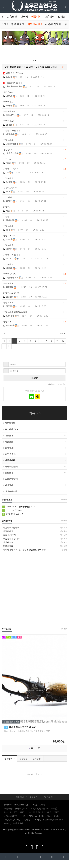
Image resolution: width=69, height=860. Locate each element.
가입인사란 (35, 24)
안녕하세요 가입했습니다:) (34, 312)
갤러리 (24, 16)
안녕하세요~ (34, 111)
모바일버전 (48, 797)
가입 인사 (34, 197)
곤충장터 (50, 16)
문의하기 (34, 797)
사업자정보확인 (11, 815)
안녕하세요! (34, 121)
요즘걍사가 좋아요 (34, 538)
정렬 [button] (62, 333)
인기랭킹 (37, 758)
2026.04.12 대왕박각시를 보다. (18, 506)
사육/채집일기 (53, 24)
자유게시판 (9, 423)
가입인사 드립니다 (34, 255)
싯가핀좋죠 (34, 542)
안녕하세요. (34, 140)
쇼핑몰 (61, 16)
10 (63, 341)
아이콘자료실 (10, 491)
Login (34, 378)
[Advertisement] (34, 589)
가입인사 (34, 159)
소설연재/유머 (11, 478)
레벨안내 (8, 485)
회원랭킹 (8, 441)
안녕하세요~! (34, 235)
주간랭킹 (24, 758)
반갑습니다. (34, 149)
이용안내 (8, 435)
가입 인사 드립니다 (13, 73)
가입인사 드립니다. (34, 130)
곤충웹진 (12, 16)
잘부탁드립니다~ (11, 187)
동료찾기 (8, 472)
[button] (4, 333)
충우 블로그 (17, 24)
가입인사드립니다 (12, 82)
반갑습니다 (8, 92)
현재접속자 (9, 758)
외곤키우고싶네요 (34, 527)
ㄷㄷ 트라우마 (34, 535)
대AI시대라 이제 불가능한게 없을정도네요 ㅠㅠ (34, 549)
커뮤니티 (36, 16)
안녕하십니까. (34, 274)
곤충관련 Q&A (11, 429)
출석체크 (9, 447)
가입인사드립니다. (11, 292)
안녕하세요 (8, 101)
